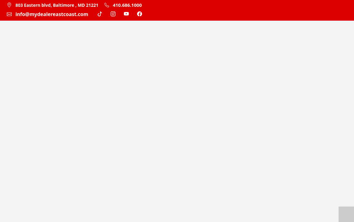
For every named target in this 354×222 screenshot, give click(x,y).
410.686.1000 (123, 5)
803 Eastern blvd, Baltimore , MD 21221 (56, 5)
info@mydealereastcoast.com (51, 14)
